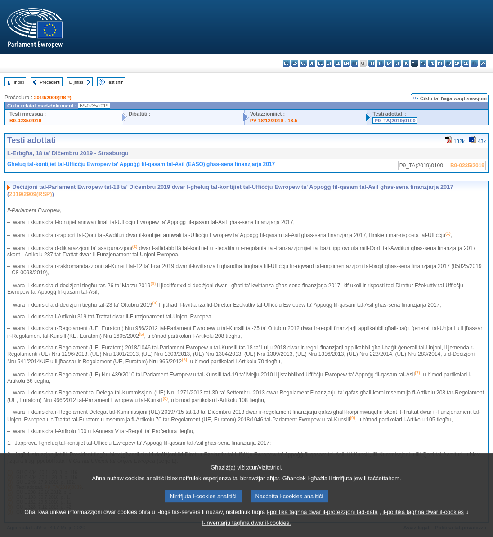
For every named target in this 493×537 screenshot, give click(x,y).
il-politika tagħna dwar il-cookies (423, 519)
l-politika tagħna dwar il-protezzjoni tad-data (322, 519)
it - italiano (380, 63)
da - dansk (312, 63)
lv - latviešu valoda (388, 63)
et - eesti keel (329, 63)
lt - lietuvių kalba (397, 63)
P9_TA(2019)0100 (394, 120)
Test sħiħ (115, 82)
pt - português (440, 63)
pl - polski (431, 63)
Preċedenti (50, 82)
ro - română (448, 63)
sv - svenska (483, 63)
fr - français (354, 63)
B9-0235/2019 (25, 120)
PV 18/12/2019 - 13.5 (274, 120)
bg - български (286, 63)
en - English (346, 63)
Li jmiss (76, 82)
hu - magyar (406, 63)
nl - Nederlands (423, 63)
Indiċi (19, 82)
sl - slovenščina (465, 63)
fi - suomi (474, 63)
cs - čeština (303, 63)
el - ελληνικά (337, 63)
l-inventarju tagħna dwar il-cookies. (246, 530)
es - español (294, 63)
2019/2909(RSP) (52, 97)
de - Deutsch (320, 63)
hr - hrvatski (371, 63)
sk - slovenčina (457, 63)
